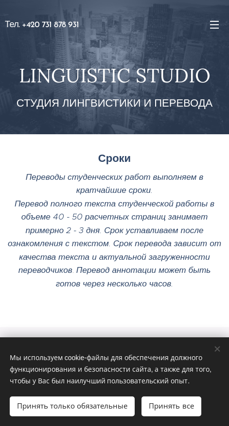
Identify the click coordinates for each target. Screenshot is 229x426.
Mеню (214, 24)
